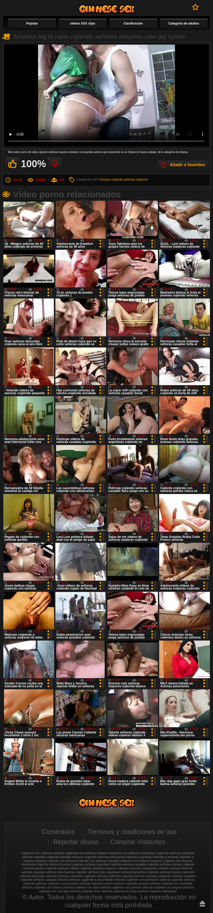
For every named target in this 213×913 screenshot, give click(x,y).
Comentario (58, 831)
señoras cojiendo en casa (119, 891)
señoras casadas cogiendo (152, 876)
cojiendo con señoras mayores (141, 861)
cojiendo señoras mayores (130, 179)
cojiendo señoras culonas (164, 864)
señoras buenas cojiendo (177, 872)
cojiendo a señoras (139, 857)
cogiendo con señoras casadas (42, 853)
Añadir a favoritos (187, 165)
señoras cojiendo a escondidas (57, 883)
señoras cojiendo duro (85, 891)
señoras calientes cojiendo (115, 876)
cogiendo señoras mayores (65, 857)
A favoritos (195, 7)
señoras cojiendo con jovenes (120, 887)
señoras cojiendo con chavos (42, 887)
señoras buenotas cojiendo (38, 876)
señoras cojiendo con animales (171, 883)
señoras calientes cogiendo (77, 876)
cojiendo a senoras (165, 857)
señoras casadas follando (50, 880)
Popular (32, 23)
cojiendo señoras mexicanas (136, 868)
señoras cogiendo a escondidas (91, 880)
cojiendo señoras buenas (54, 864)
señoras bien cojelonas (104, 872)
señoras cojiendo (171, 880)
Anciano (105, 179)
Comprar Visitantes (137, 841)
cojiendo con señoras (62, 861)
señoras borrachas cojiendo (140, 872)
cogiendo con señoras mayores (86, 853)
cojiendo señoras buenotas (90, 864)
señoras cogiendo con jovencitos (136, 880)
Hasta (202, 903)
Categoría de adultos (183, 23)
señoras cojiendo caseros (131, 883)
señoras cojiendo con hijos (81, 887)
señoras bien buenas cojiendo (66, 872)
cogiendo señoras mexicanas (104, 857)
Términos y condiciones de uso (132, 831)
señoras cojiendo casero (96, 883)
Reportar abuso (75, 841)
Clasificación (133, 23)
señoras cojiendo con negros (162, 887)
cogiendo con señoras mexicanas (132, 853)
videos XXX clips (82, 23)
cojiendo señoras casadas (128, 864)
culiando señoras (169, 868)
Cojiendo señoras (106, 9)
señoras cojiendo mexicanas (157, 891)
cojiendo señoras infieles (62, 868)
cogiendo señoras (168, 853)
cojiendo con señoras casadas (98, 861)
